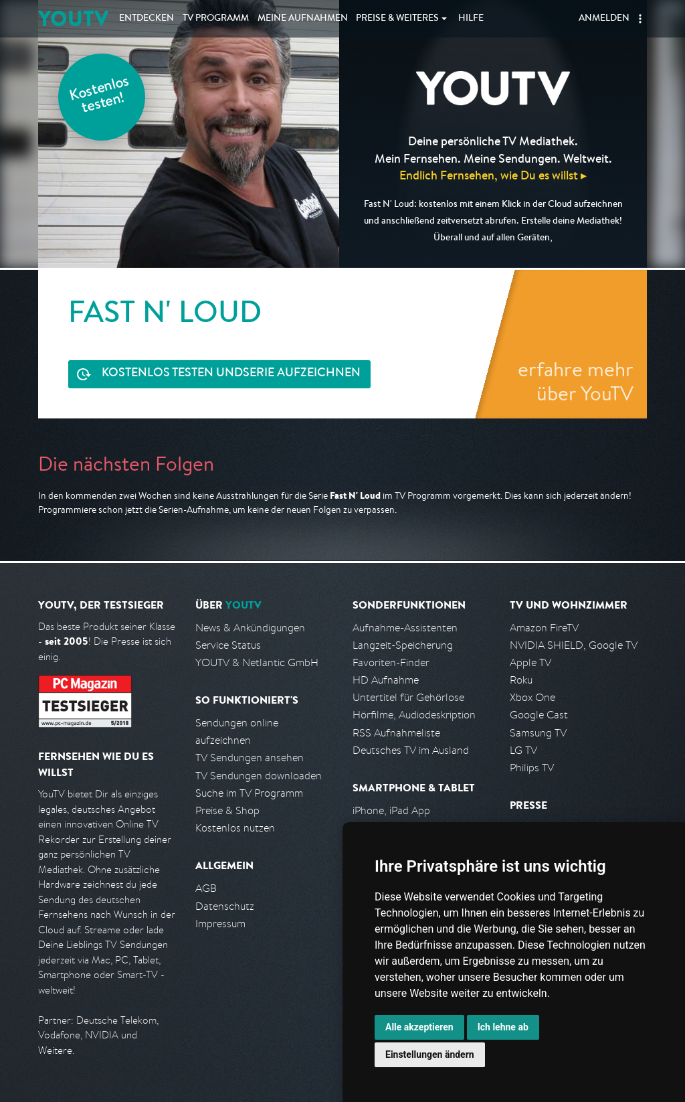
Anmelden (604, 18)
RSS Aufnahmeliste (396, 733)
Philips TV (532, 768)
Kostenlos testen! (99, 96)
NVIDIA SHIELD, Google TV (574, 645)
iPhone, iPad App (391, 810)
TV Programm (216, 18)
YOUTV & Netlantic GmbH (256, 662)
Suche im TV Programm (249, 793)
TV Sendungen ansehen (249, 758)
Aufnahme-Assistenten (405, 628)
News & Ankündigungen (250, 628)
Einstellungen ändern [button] (429, 1054)
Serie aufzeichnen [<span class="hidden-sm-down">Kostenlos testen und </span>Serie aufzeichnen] (231, 374)
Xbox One (532, 697)
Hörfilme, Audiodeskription (414, 715)
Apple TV (530, 662)
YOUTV (73, 18)
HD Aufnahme (386, 680)
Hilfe (471, 18)
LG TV (523, 750)
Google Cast (539, 715)
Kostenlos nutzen (235, 828)
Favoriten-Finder (391, 662)
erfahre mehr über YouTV (575, 381)
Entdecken (146, 18)
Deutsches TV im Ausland (411, 750)
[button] (640, 18)
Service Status (228, 645)
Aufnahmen (303, 18)
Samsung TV (538, 733)
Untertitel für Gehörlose (408, 697)
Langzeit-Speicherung (403, 645)
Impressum (220, 924)
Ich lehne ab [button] (503, 1027)
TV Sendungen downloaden (258, 776)
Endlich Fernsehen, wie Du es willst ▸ (493, 175)
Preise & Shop (227, 810)
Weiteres (397, 18)
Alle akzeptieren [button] (419, 1027)
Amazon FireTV (544, 628)
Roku (521, 680)
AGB (206, 888)
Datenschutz (224, 906)
